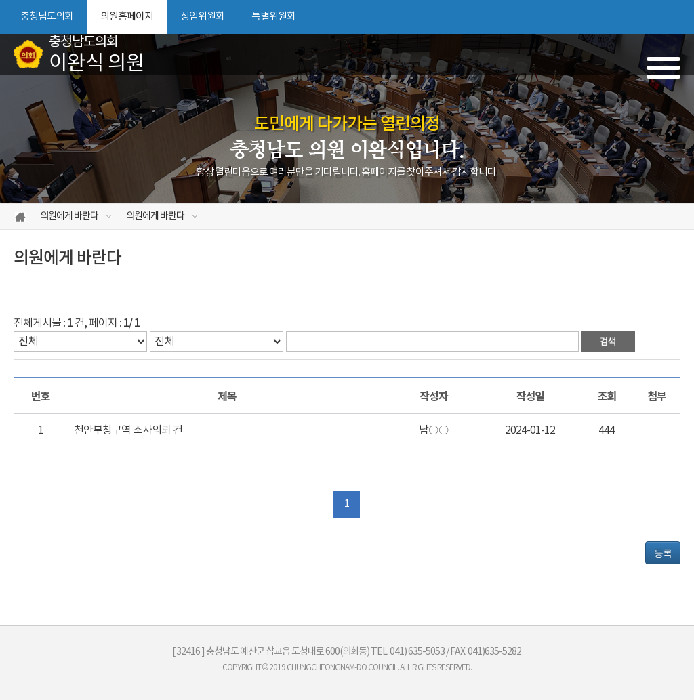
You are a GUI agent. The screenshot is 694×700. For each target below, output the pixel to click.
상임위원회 (202, 16)
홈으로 (20, 216)
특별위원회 (273, 16)
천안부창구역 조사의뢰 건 (128, 430)
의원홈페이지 (126, 16)
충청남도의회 (46, 16)
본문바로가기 (0, 0)
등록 (663, 553)
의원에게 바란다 (69, 216)
